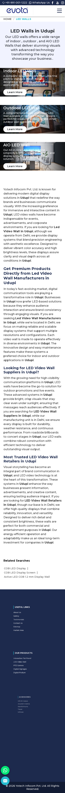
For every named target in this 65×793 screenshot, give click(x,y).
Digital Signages (26, 666)
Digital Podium (26, 668)
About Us (25, 616)
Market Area (25, 625)
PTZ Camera (25, 665)
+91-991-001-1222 (14, 2)
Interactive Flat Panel (27, 661)
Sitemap (24, 623)
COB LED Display (15, 568)
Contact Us (25, 621)
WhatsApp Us (39, 2)
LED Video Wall (26, 663)
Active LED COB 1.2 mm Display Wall (27, 576)
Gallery (24, 618)
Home (7, 19)
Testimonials (25, 619)
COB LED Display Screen (19, 572)
